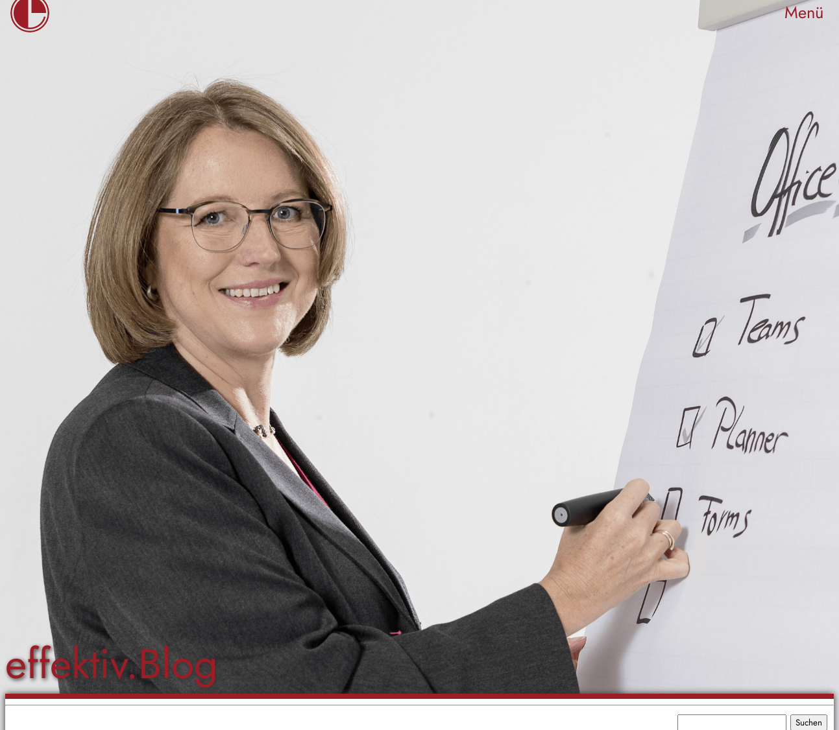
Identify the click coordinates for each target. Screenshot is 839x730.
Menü (803, 13)
